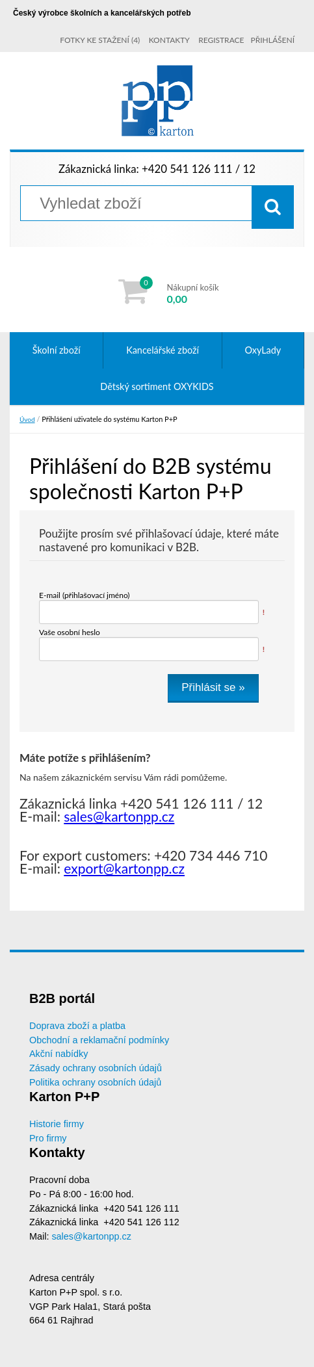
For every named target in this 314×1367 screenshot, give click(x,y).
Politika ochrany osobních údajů (95, 1082)
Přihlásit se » (212, 687)
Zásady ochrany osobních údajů (95, 1068)
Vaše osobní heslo (69, 632)
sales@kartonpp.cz (119, 816)
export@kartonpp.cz (124, 868)
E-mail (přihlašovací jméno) (84, 595)
